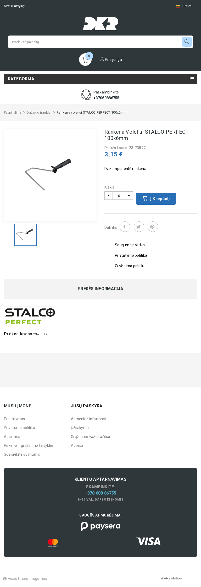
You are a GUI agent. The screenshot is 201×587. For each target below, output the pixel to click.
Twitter (139, 226)
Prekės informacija (100, 289)
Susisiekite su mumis (22, 454)
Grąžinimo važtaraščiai (90, 437)
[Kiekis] (119, 195)
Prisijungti (111, 59)
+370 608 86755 (100, 493)
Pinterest (153, 226)
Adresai (77, 445)
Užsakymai (80, 428)
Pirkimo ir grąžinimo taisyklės (29, 445)
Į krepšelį (156, 198)
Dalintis (125, 226)
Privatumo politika (19, 428)
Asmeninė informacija (90, 419)
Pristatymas (14, 419)
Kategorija (21, 78)
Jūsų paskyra (86, 405)
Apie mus (12, 437)
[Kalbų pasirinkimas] (183, 6)
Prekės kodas (18, 333)
